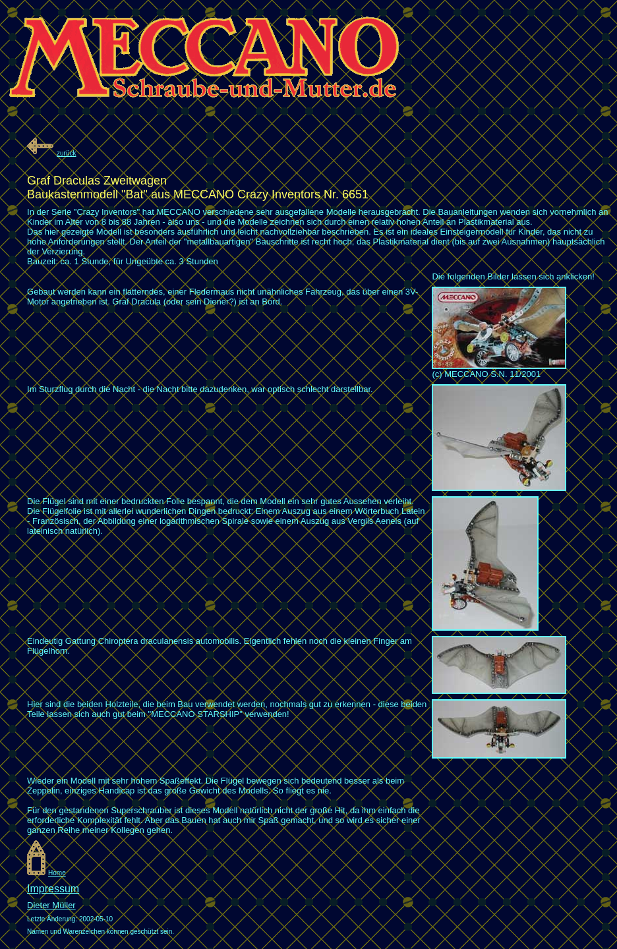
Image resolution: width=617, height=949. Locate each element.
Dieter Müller (51, 905)
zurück (66, 153)
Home (57, 873)
